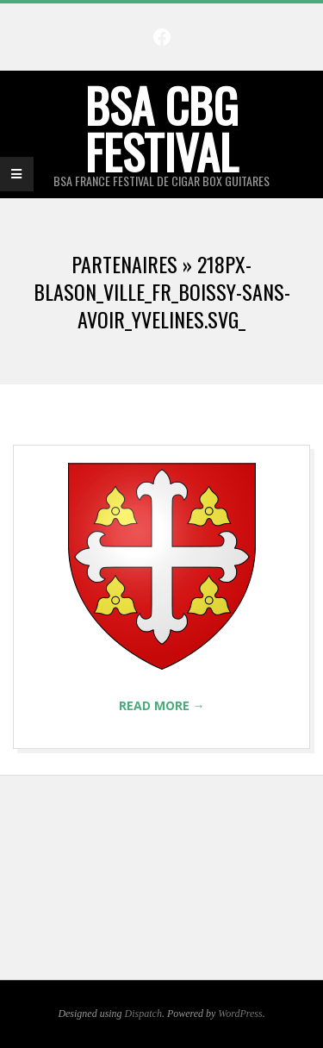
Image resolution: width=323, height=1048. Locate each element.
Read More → (162, 705)
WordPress (240, 1013)
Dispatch (143, 1013)
